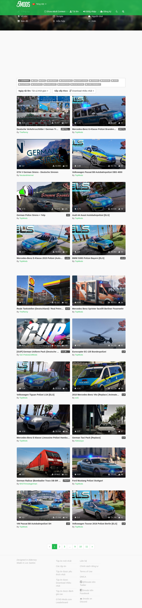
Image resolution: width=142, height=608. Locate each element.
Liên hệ (83, 561)
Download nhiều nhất (74, 91)
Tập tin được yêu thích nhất (64, 573)
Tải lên (74, 11)
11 (87, 546)
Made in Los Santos (26, 563)
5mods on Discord (86, 600)
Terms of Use (86, 571)
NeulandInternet (26, 175)
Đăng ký (105, 11)
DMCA (83, 577)
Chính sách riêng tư (89, 566)
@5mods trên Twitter (87, 583)
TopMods (79, 132)
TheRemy (23, 132)
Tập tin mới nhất (63, 561)
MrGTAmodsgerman (28, 484)
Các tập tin (61, 566)
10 (80, 546)
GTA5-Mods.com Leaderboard (64, 601)
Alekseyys (79, 441)
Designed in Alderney (27, 560)
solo (77, 398)
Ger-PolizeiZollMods (28, 355)
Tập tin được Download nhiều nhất (63, 583)
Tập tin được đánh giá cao (64, 592)
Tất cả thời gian (33, 91)
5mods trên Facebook (86, 592)
